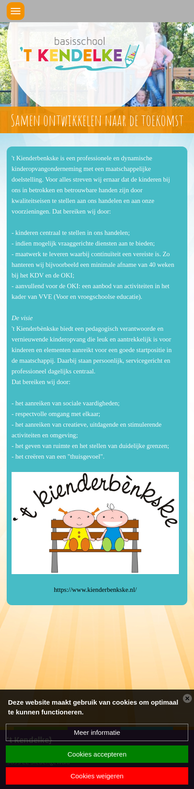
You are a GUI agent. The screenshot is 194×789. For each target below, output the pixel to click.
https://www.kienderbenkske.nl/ (95, 589)
